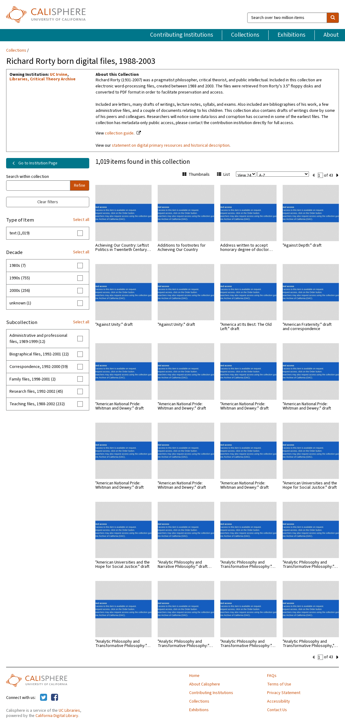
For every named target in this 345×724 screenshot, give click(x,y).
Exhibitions (291, 35)
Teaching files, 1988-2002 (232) (37, 404)
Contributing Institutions (181, 35)
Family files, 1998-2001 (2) (32, 379)
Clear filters (47, 202)
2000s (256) (19, 291)
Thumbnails (196, 174)
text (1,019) (19, 233)
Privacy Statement (283, 692)
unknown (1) (20, 303)
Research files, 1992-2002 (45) (36, 391)
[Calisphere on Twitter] (43, 697)
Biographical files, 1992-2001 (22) (39, 354)
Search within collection (27, 177)
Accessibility (278, 701)
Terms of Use (279, 684)
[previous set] (313, 174)
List (223, 174)
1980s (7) (17, 266)
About (331, 35)
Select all (81, 220)
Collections (245, 35)
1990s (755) (19, 278)
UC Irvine (58, 75)
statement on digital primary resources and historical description (170, 145)
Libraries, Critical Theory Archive (42, 79)
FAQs (272, 675)
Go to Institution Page (33, 163)
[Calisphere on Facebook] (54, 697)
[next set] (337, 174)
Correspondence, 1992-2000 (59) (38, 367)
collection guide (119, 133)
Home (194, 675)
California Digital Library (56, 715)
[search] (333, 18)
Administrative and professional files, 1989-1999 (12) (38, 339)
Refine (79, 185)
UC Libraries (69, 710)
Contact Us (277, 709)
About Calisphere (204, 684)
